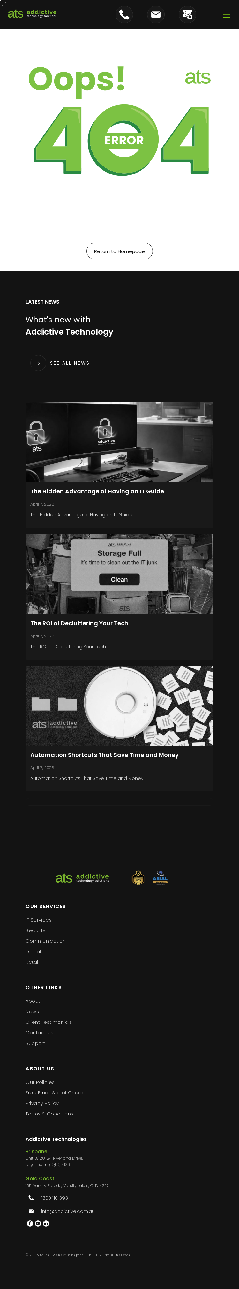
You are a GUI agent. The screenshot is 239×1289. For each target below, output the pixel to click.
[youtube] (38, 1224)
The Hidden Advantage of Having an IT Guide (97, 491)
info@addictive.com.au (68, 1211)
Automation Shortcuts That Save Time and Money (104, 755)
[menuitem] (119, 920)
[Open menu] (226, 14)
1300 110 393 (54, 1197)
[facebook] (30, 1224)
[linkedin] (46, 1224)
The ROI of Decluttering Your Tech (79, 623)
